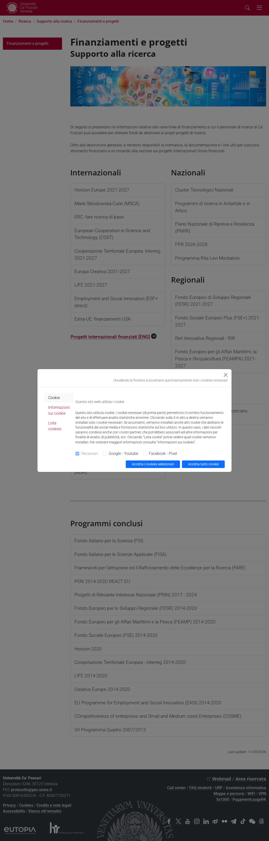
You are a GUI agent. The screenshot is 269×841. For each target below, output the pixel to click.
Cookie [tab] (54, 397)
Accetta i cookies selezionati (153, 464)
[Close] (226, 375)
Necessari (89, 453)
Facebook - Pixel (163, 453)
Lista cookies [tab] (54, 426)
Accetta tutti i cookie (203, 464)
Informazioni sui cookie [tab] (59, 410)
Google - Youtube (123, 453)
